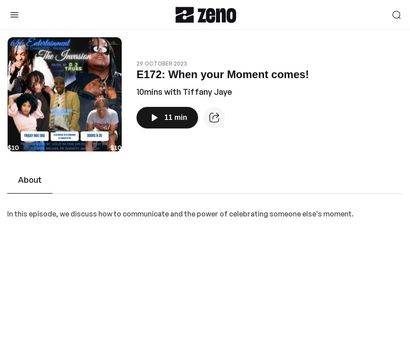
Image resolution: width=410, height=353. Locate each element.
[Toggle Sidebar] (14, 15)
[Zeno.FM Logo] (206, 15)
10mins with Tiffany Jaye (184, 92)
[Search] (396, 15)
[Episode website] (214, 117)
